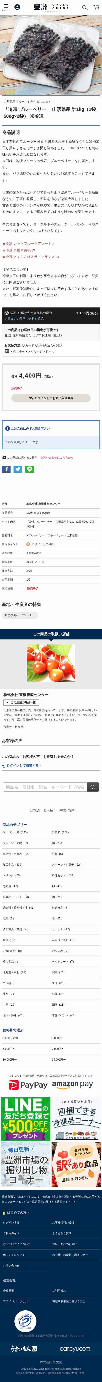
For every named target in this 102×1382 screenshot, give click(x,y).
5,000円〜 (9, 1048)
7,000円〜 (58, 1048)
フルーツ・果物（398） (17, 843)
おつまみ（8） (61, 950)
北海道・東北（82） (15, 972)
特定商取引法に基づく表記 (68, 1301)
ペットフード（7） (64, 961)
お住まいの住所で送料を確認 (24, 318)
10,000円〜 (10, 1059)
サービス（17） (62, 929)
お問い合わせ (11, 1265)
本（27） (57, 918)
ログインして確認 (43, 544)
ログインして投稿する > (24, 765)
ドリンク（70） (12, 875)
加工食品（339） (13, 864)
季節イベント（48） (64, 1015)
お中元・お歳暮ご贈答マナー (70, 1254)
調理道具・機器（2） (16, 929)
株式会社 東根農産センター (43, 503)
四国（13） (59, 1004)
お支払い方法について (16, 1244)
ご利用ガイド (11, 1233)
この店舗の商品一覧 (23, 702)
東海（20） (59, 983)
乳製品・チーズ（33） (16, 897)
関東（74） (59, 972)
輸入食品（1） (12, 961)
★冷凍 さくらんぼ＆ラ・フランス (28, 257)
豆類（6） (58, 854)
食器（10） (10, 940)
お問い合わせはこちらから (57, 457)
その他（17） (11, 886)
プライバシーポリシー (16, 1301)
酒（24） (57, 897)
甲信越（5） (10, 983)
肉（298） (58, 843)
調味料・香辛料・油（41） (19, 907)
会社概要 (8, 1290)
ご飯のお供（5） (13, 950)
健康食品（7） (61, 907)
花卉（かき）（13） (64, 940)
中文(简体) (68, 810)
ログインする (11, 1222)
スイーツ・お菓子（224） (68, 864)
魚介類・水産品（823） (17, 854)
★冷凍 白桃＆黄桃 (16, 250)
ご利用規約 (59, 1290)
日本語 (35, 810)
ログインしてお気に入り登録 (51, 398)
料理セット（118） (64, 875)
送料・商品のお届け (64, 1244)
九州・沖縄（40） (14, 1015)
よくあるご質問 (62, 1233)
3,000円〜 (58, 1038)
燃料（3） (9, 918)
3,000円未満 (10, 1038)
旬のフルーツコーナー (20, 615)
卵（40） (57, 886)
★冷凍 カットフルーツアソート (26, 243)
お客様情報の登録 (63, 1222)
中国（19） (10, 1004)
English (49, 810)
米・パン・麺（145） (16, 832)
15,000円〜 (59, 1059)
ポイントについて (14, 1254)
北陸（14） (59, 993)
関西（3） (9, 993)
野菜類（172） (61, 832)
